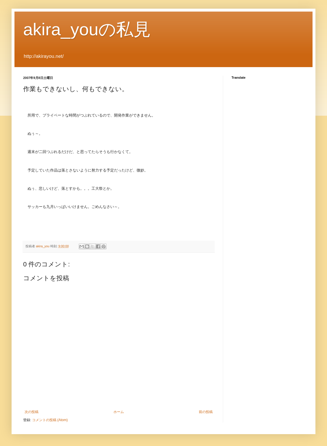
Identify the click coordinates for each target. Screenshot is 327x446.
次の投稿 (31, 412)
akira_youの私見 (87, 29)
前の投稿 (206, 412)
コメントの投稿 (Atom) (50, 420)
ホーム (118, 412)
